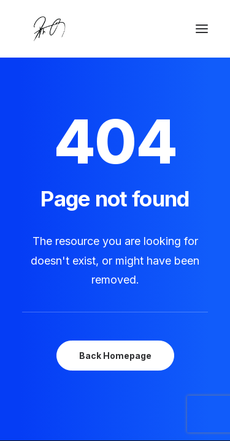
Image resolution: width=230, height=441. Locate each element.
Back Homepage (115, 355)
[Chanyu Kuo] (115, 29)
